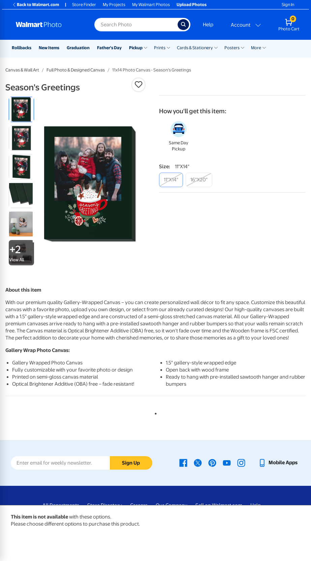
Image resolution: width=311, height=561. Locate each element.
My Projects (114, 4)
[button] (138, 84)
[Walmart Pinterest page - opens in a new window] (212, 463)
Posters (232, 47)
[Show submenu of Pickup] (146, 47)
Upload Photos (192, 4)
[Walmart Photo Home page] (48, 24)
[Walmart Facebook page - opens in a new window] (183, 463)
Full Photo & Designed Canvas (75, 69)
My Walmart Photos (151, 4)
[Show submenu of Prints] (168, 47)
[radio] (21, 109)
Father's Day (109, 47)
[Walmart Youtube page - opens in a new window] (227, 463)
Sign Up (131, 463)
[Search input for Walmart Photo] (136, 24)
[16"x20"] (199, 180)
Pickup (136, 47)
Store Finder (84, 4)
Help (208, 25)
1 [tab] (154, 412)
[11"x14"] (171, 180)
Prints (159, 47)
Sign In (288, 4)
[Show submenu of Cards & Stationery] (216, 47)
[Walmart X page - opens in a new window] (198, 463)
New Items (49, 47)
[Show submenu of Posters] (243, 47)
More (256, 47)
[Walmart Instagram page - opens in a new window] (241, 463)
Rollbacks (21, 47)
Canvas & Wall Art (22, 69)
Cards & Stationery (195, 47)
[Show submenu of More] (264, 47)
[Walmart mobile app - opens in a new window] (278, 463)
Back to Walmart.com (35, 4)
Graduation (78, 47)
